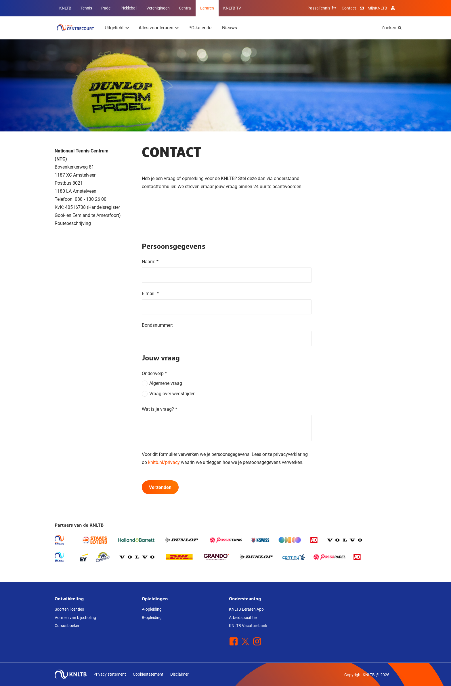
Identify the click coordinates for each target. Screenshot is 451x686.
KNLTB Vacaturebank (248, 625)
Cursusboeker (67, 625)
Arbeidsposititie (243, 617)
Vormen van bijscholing (75, 617)
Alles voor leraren (156, 27)
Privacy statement (109, 674)
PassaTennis (322, 8)
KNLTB (65, 8)
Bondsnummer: (157, 325)
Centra (185, 8)
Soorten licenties (69, 609)
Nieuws (229, 27)
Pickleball (129, 8)
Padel (106, 8)
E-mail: (150, 293)
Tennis (86, 8)
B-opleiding (152, 617)
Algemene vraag (165, 383)
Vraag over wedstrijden (172, 393)
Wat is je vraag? (159, 409)
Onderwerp (154, 373)
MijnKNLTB (377, 8)
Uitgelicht (114, 27)
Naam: (150, 261)
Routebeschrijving (73, 223)
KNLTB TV (232, 8)
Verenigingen (158, 8)
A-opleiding (152, 609)
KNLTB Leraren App (246, 609)
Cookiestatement (148, 674)
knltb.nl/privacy (164, 462)
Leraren (207, 8)
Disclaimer (179, 674)
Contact (349, 8)
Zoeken (388, 27)
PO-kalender (200, 27)
